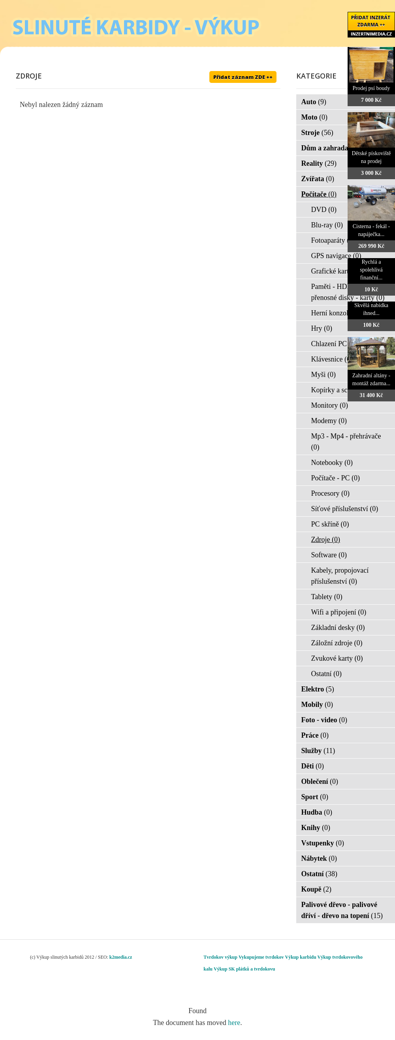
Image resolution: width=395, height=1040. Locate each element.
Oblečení (320, 781)
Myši (323, 375)
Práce (315, 735)
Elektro (317, 689)
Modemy (329, 421)
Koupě (316, 889)
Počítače (319, 194)
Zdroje (325, 539)
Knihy (316, 828)
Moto (314, 117)
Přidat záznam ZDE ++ (243, 77)
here (234, 1023)
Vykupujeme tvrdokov (261, 957)
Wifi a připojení (339, 612)
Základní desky (338, 627)
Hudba (317, 812)
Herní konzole (336, 313)
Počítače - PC (335, 478)
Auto (314, 102)
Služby (318, 751)
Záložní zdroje (337, 643)
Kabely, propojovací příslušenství (340, 575)
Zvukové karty (337, 658)
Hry (322, 328)
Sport (315, 797)
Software (329, 555)
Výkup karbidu (300, 957)
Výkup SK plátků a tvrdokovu (244, 969)
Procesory (330, 493)
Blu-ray (327, 225)
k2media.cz (120, 957)
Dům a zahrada (330, 148)
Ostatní (326, 674)
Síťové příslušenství (344, 509)
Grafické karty (337, 271)
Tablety (326, 597)
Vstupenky (322, 843)
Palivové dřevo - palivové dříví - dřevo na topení (342, 910)
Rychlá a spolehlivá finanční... (371, 270)
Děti (312, 766)
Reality (319, 163)
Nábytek (319, 858)
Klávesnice (332, 359)
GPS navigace (336, 256)
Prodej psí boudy (371, 88)
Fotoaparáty (333, 240)
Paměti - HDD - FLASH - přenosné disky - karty (348, 292)
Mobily (317, 704)
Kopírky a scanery (342, 390)
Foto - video (324, 720)
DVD (324, 210)
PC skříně (330, 524)
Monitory (329, 405)
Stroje (317, 133)
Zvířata (318, 179)
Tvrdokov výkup (220, 957)
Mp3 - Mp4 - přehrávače (346, 441)
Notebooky (332, 463)
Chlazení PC (334, 344)
